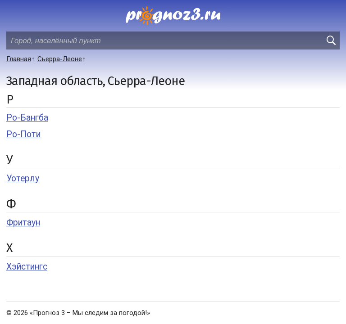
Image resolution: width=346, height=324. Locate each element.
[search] (331, 41)
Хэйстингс (26, 266)
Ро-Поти (23, 134)
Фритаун (23, 222)
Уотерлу (22, 178)
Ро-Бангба (27, 117)
